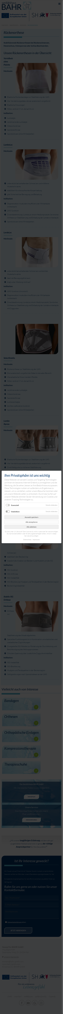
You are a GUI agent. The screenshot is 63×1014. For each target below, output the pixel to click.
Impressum (36, 540)
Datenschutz (27, 540)
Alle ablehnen (31, 527)
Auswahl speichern (31, 517)
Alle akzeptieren (31, 522)
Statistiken (15, 512)
